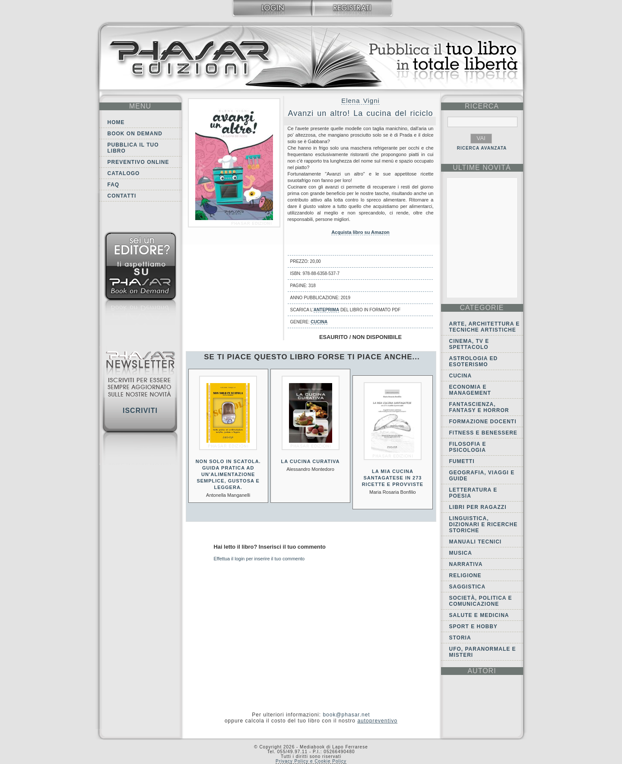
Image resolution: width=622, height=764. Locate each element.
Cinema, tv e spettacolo (469, 344)
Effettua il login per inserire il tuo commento (259, 558)
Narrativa (466, 564)
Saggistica (467, 587)
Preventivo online (138, 162)
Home (116, 122)
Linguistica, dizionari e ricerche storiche (483, 524)
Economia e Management (470, 390)
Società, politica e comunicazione (480, 601)
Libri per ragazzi (478, 507)
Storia (460, 638)
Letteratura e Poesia (473, 493)
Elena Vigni (360, 100)
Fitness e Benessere (483, 433)
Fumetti (462, 461)
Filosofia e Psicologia (467, 447)
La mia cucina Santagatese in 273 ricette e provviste (392, 478)
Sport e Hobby (473, 626)
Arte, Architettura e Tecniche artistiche (484, 327)
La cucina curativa (310, 461)
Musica (460, 553)
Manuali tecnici (475, 542)
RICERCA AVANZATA (482, 148)
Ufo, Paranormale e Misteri (482, 652)
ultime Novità (482, 167)
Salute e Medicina (479, 615)
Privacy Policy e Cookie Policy (311, 761)
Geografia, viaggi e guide (482, 476)
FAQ (114, 185)
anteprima (326, 309)
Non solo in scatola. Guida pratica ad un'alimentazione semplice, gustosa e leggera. (228, 474)
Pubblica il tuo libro (133, 148)
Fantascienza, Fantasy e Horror (479, 407)
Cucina (319, 322)
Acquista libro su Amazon (360, 232)
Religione (465, 575)
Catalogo (124, 173)
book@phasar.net (346, 715)
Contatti (122, 196)
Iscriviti (140, 410)
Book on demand (135, 134)
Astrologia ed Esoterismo (473, 361)
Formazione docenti (483, 422)
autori (481, 670)
